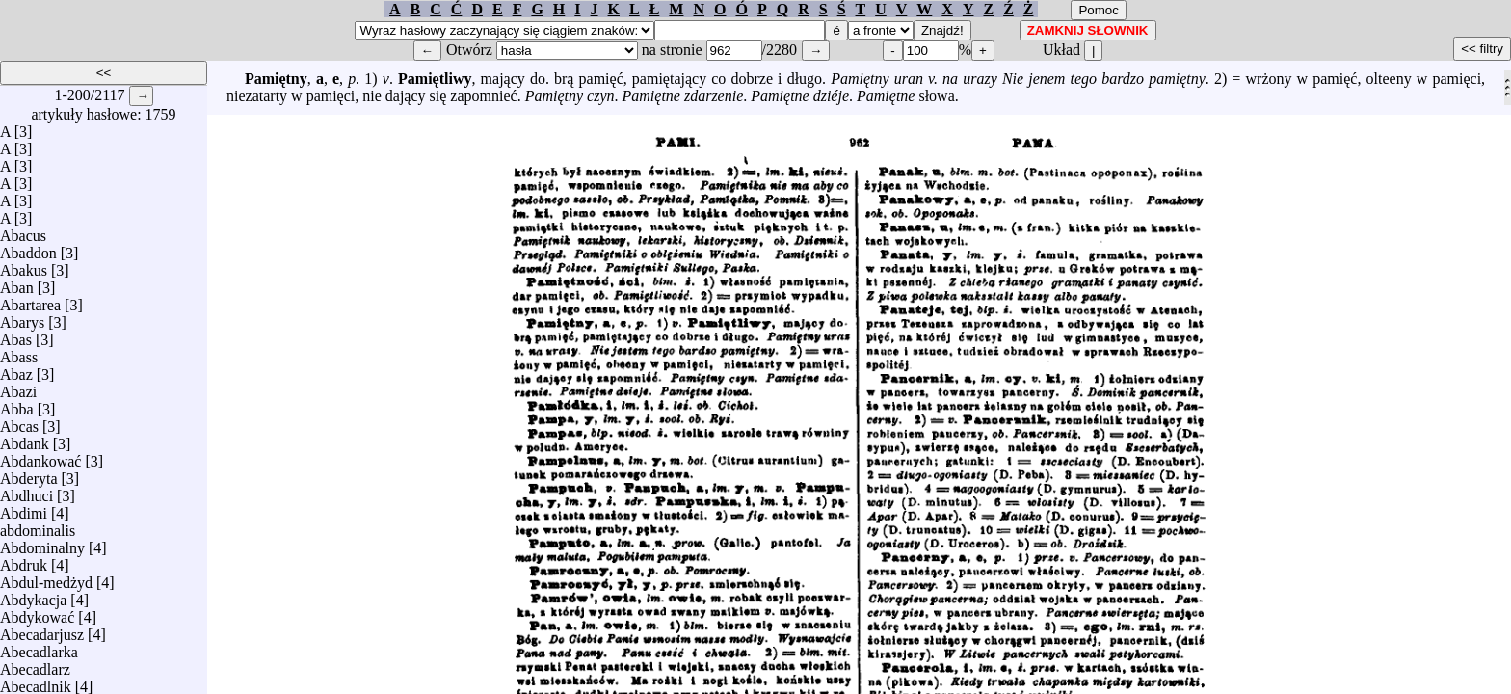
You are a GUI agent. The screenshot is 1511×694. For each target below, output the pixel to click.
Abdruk (23, 560)
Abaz (16, 369)
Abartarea (30, 300)
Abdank (24, 439)
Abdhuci (26, 491)
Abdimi (23, 508)
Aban (17, 283)
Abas (16, 335)
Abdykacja (33, 595)
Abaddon (28, 248)
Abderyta (29, 474)
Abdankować (40, 456)
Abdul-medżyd (46, 578)
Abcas (19, 422)
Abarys (22, 317)
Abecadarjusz (42, 630)
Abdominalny (42, 543)
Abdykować (37, 612)
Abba (17, 404)
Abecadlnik (35, 682)
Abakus (23, 265)
